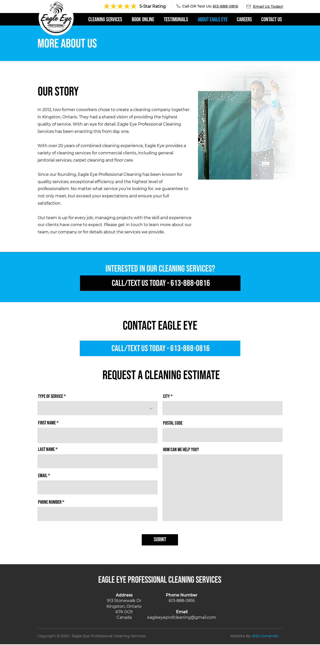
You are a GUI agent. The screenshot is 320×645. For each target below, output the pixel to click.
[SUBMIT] (160, 539)
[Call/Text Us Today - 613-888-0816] (160, 283)
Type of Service (50, 396)
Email (42, 475)
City (166, 396)
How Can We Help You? (181, 449)
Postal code (172, 423)
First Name (47, 422)
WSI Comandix (265, 636)
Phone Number (50, 502)
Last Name (46, 449)
